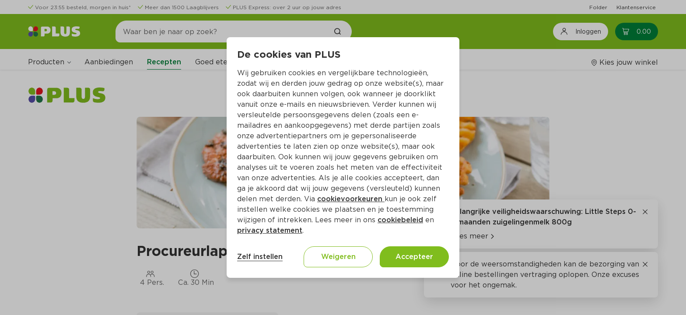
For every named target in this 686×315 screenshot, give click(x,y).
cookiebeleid (400, 220)
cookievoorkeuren (351, 199)
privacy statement (269, 230)
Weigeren (338, 256)
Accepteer (414, 256)
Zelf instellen (260, 256)
